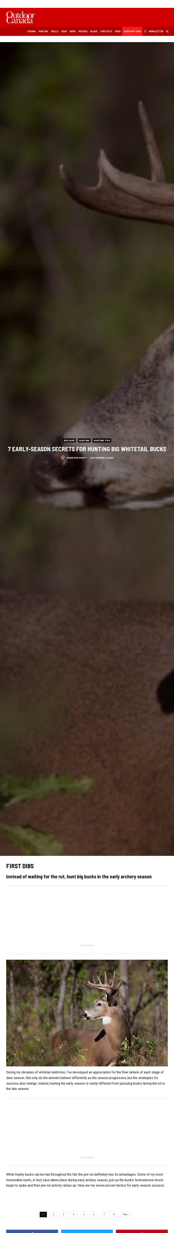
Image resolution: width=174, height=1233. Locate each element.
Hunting (43, 31)
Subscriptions (132, 31)
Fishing (31, 31)
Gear (64, 31)
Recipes (83, 31)
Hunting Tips (102, 440)
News (73, 31)
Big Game (69, 440)
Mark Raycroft (77, 457)
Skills (54, 31)
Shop (118, 31)
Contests (106, 31)
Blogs (93, 31)
